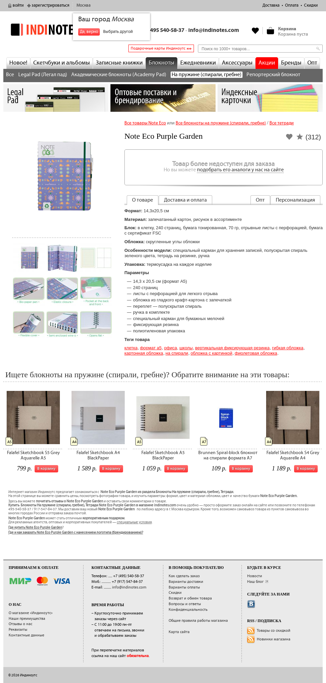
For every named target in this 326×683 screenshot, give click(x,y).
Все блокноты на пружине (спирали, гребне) (221, 123)
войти (18, 5)
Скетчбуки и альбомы (61, 63)
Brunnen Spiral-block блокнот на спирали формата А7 (227, 455)
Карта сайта (179, 632)
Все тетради (281, 123)
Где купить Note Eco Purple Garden (35, 528)
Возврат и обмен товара (190, 598)
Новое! (18, 63)
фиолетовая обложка (256, 353)
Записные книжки (119, 63)
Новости (254, 576)
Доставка (270, 5)
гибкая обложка (287, 347)
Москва (83, 5)
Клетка (130, 347)
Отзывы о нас (20, 624)
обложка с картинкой (211, 353)
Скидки (311, 5)
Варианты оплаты (184, 587)
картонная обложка (143, 353)
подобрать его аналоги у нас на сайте (240, 170)
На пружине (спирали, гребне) (207, 75)
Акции (266, 63)
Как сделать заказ (184, 576)
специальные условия (134, 522)
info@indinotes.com (213, 30)
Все (10, 75)
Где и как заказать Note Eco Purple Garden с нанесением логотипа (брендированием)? (75, 533)
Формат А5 (151, 347)
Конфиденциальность (188, 609)
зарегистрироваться (50, 5)
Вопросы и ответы (185, 604)
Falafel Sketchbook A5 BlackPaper (163, 455)
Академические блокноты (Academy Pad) (118, 75)
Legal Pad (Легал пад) (42, 75)
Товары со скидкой (273, 630)
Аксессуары (237, 63)
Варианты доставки (186, 582)
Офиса (170, 347)
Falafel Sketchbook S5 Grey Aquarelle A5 (33, 455)
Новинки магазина (273, 639)
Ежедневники (198, 63)
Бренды (291, 63)
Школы (186, 347)
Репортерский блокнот (273, 75)
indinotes (56, 30)
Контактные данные (26, 635)
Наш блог (255, 582)
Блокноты (161, 63)
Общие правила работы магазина (198, 620)
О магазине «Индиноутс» (31, 613)
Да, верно (89, 31)
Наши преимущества (27, 618)
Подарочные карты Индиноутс (158, 48)
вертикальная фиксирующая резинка (232, 347)
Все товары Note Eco (145, 123)
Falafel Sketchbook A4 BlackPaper (98, 455)
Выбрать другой (118, 31)
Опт (312, 63)
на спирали (176, 353)
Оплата (291, 5)
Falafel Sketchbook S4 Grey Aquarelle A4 (292, 455)
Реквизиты (18, 629)
